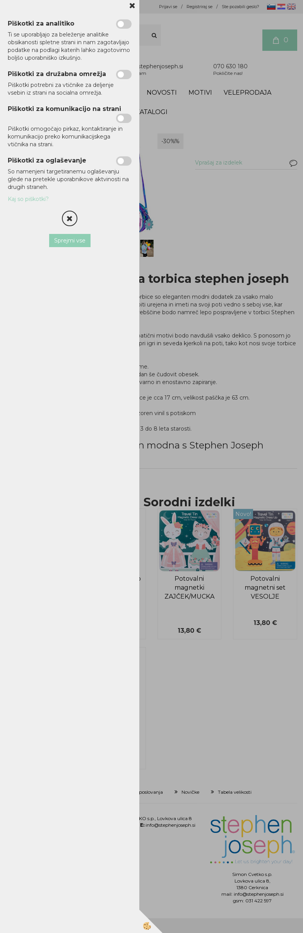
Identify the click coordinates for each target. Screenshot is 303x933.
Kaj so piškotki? (28, 199)
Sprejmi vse (70, 240)
